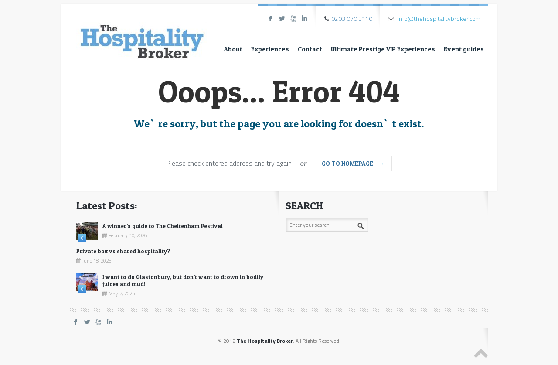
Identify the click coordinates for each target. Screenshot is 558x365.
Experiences (270, 49)
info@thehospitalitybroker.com (439, 18)
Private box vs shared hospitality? (123, 251)
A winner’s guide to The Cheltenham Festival (162, 225)
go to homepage (353, 163)
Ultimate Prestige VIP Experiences (383, 49)
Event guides (464, 49)
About (233, 49)
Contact (310, 49)
